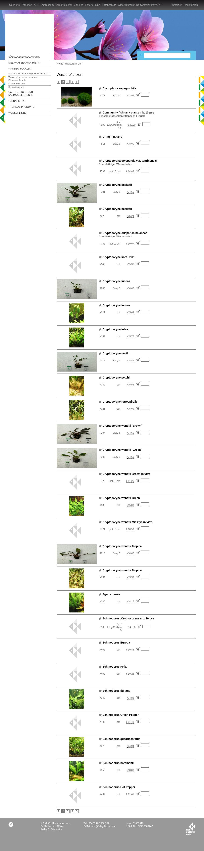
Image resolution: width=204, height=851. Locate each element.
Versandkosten (64, 4)
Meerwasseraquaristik (24, 62)
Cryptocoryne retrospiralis (120, 401)
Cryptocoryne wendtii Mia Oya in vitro (128, 522)
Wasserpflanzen (19, 68)
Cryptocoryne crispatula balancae (125, 233)
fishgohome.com (190, 828)
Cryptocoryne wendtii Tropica (122, 546)
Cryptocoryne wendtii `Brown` (122, 425)
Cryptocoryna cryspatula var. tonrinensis (130, 160)
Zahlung (78, 4)
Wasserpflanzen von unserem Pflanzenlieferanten (22, 78)
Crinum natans (112, 136)
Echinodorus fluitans (116, 690)
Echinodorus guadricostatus (121, 738)
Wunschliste (17, 113)
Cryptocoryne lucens (116, 281)
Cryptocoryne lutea (115, 329)
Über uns (14, 4)
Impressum (47, 4)
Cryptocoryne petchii (116, 377)
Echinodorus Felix (115, 666)
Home (60, 63)
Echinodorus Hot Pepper (119, 787)
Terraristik (16, 101)
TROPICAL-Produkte (21, 107)
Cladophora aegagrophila (119, 88)
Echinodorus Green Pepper (121, 714)
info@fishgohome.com (104, 826)
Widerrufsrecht (126, 4)
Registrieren (191, 4)
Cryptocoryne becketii (117, 184)
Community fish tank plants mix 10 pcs (128, 112)
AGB (36, 4)
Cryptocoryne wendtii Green (121, 498)
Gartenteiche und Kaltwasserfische (20, 93)
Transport (26, 4)
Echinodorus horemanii (118, 763)
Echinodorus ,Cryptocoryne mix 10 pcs (128, 618)
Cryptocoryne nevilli (116, 353)
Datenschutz (109, 4)
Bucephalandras (16, 87)
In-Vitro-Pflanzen (16, 83)
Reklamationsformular (148, 4)
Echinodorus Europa (116, 642)
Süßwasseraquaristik (24, 56)
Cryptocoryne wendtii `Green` (122, 449)
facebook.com (10, 824)
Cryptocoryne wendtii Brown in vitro (127, 473)
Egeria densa (111, 594)
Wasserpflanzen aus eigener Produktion (27, 73)
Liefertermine (92, 4)
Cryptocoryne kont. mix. (118, 257)
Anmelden (176, 4)
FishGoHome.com (19, 31)
